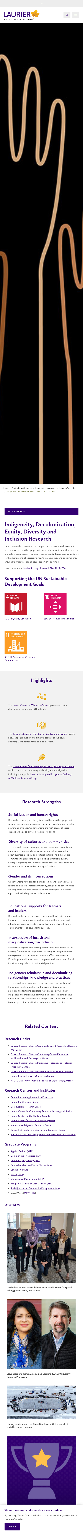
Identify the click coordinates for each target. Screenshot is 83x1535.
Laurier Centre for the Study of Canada (30, 1115)
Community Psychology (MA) (25, 1160)
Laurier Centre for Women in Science (31, 705)
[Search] (66, 15)
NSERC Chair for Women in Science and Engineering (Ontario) (42, 1080)
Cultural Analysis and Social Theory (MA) (31, 1165)
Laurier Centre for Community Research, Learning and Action (43, 766)
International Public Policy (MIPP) (27, 1178)
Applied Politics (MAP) (22, 1151)
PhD (33, 1192)
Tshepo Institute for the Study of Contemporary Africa (40, 733)
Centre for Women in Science (25, 1102)
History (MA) (17, 1174)
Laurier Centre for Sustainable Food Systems (33, 1120)
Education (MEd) (19, 1169)
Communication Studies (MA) (26, 1155)
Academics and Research (22, 488)
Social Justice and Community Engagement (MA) (35, 1188)
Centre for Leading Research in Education (32, 1097)
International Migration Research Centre (31, 1125)
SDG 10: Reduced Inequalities (59, 618)
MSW (26, 1192)
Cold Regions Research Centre (26, 1106)
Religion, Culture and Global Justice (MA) (31, 1183)
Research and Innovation (45, 488)
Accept (12, 1526)
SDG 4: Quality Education (18, 618)
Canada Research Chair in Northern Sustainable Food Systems (42, 1071)
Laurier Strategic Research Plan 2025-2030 (44, 568)
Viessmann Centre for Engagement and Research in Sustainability (43, 1134)
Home (5, 488)
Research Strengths (67, 488)
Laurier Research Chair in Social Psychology (32, 1076)
